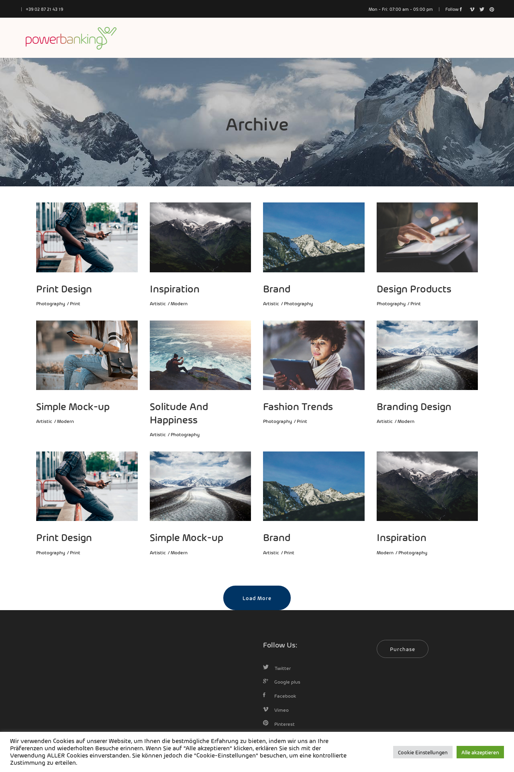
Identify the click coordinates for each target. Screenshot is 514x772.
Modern (179, 303)
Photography (50, 303)
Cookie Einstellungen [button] (423, 752)
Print (75, 303)
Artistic (158, 303)
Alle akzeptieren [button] (480, 752)
